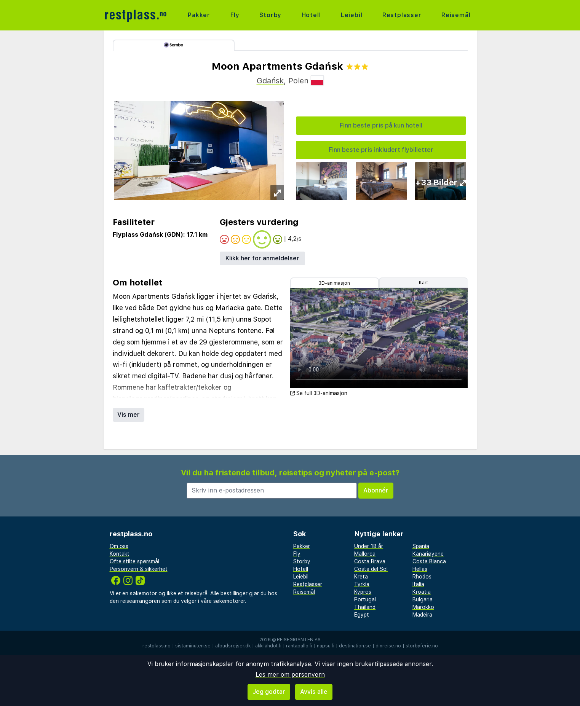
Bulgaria (422, 599)
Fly (235, 15)
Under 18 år (368, 546)
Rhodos (421, 577)
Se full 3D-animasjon (318, 393)
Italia (418, 584)
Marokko (423, 607)
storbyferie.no (422, 646)
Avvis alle (314, 691)
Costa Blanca (429, 561)
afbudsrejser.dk (233, 646)
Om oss (119, 546)
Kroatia (421, 592)
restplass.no (156, 646)
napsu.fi (325, 646)
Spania (420, 546)
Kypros (362, 592)
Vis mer (128, 414)
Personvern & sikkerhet (139, 569)
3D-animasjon (334, 283)
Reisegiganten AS (299, 639)
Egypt (361, 615)
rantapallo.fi (299, 646)
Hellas (419, 569)
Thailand (364, 607)
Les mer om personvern (290, 674)
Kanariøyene (428, 554)
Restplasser (402, 15)
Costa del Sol (371, 569)
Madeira (422, 615)
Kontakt (119, 554)
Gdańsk (270, 80)
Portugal (365, 599)
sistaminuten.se (193, 646)
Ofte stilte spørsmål (134, 561)
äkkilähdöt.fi (268, 646)
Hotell (311, 15)
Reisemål (455, 15)
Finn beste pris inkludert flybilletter (381, 149)
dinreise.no (388, 646)
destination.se (355, 646)
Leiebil (352, 15)
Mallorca (364, 554)
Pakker (199, 15)
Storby (270, 15)
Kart (423, 282)
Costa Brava (369, 561)
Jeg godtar (268, 691)
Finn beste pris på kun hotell (381, 125)
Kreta (361, 577)
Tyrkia (361, 584)
